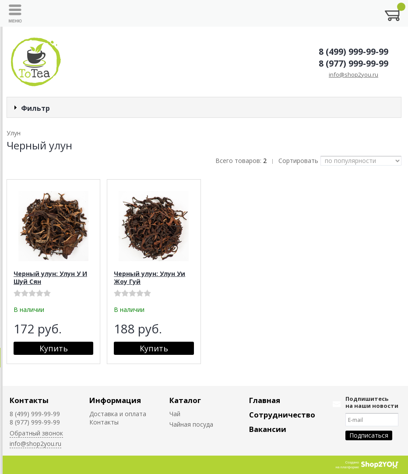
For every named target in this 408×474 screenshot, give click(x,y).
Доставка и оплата (117, 414)
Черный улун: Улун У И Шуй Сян (50, 277)
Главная (264, 400)
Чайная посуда (191, 424)
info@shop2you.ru (353, 74)
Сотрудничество (282, 415)
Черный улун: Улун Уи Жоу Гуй (149, 277)
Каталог (185, 400)
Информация (115, 400)
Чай (174, 414)
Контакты (29, 400)
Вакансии (267, 429)
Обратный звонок (36, 433)
